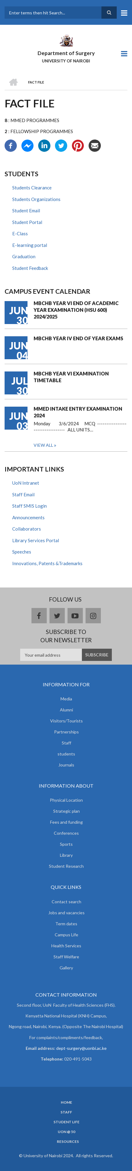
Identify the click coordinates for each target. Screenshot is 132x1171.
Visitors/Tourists (66, 720)
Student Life (66, 1122)
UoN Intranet (25, 483)
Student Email (26, 210)
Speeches (21, 551)
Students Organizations (36, 199)
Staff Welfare (66, 956)
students (66, 753)
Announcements (28, 517)
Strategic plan (66, 811)
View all (43, 445)
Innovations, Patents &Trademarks (47, 563)
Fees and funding (66, 822)
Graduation (23, 256)
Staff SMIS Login (29, 506)
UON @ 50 (66, 1132)
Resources (68, 1141)
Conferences (66, 833)
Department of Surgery (66, 53)
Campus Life (66, 934)
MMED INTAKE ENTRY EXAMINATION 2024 (78, 412)
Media (66, 698)
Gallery (66, 967)
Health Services (66, 945)
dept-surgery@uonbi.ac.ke (81, 1048)
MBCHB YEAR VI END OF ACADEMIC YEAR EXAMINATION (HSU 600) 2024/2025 (76, 309)
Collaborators (26, 528)
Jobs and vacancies (66, 912)
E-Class (20, 233)
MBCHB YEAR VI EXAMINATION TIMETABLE (71, 377)
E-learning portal (29, 245)
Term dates (66, 923)
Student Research (66, 866)
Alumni (66, 709)
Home (66, 1102)
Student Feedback (30, 268)
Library (66, 855)
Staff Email (23, 494)
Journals (66, 764)
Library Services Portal (35, 540)
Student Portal (27, 222)
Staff (66, 742)
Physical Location (66, 800)
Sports (66, 844)
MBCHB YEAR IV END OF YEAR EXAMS (78, 338)
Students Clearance (32, 187)
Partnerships (66, 731)
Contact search (66, 901)
